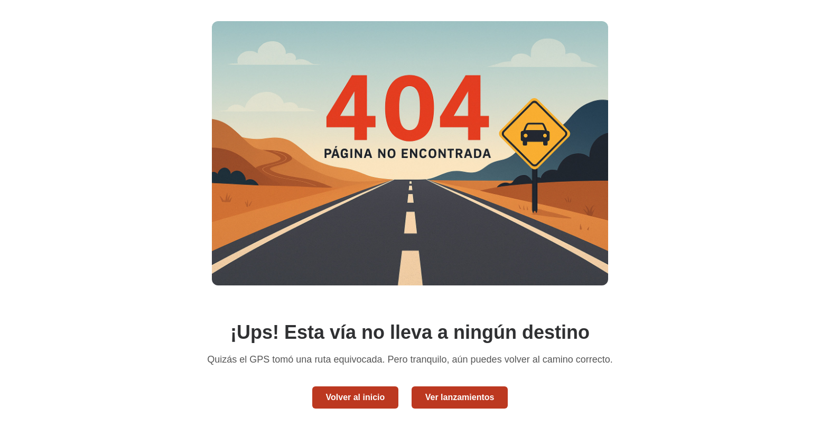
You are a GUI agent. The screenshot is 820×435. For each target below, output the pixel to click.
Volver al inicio (355, 397)
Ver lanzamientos (460, 397)
